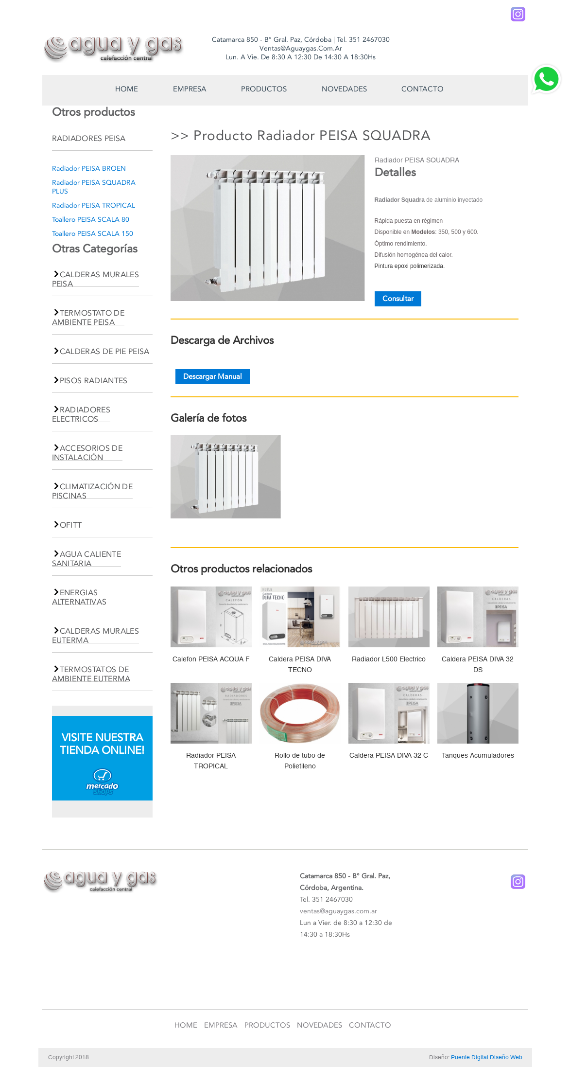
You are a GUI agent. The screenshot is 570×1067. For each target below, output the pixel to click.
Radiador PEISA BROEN (89, 168)
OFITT (71, 525)
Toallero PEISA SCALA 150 (92, 234)
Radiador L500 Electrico (389, 659)
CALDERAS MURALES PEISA (95, 279)
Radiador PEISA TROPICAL (93, 205)
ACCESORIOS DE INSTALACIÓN (87, 453)
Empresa (190, 89)
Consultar (398, 299)
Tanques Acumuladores (478, 755)
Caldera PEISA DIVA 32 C (388, 755)
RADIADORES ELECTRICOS (81, 414)
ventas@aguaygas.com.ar (338, 911)
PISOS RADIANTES (94, 380)
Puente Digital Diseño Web (486, 1057)
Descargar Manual (212, 377)
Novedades (344, 89)
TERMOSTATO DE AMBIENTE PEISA (88, 317)
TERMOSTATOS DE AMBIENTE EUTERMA (91, 674)
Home (126, 89)
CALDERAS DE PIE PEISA (105, 351)
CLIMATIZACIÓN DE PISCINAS (92, 491)
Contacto (422, 89)
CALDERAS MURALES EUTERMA (95, 635)
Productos (264, 89)
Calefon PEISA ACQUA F (211, 659)
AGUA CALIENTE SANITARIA (86, 559)
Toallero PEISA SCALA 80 (90, 219)
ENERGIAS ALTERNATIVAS (79, 597)
